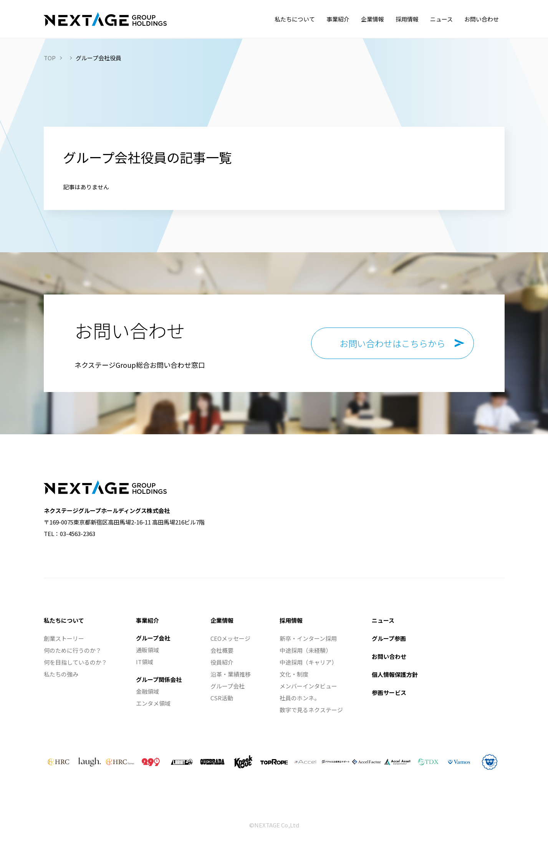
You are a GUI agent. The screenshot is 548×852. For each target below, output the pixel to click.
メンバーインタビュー (308, 686)
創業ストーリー (64, 638)
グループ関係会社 (159, 679)
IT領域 (144, 662)
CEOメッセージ (230, 638)
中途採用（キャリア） (308, 662)
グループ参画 (389, 638)
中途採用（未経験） (305, 650)
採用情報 (291, 620)
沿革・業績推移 (230, 674)
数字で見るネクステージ (311, 710)
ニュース (383, 620)
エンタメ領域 (153, 703)
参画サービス (389, 692)
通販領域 (147, 650)
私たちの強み (61, 674)
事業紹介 (147, 620)
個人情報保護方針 (395, 674)
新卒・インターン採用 (308, 638)
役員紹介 (221, 662)
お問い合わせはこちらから (392, 343)
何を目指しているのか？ (75, 662)
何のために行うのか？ (72, 650)
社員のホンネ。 (300, 698)
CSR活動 (221, 698)
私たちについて (64, 620)
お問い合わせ (389, 656)
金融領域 (147, 691)
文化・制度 (294, 674)
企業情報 (221, 620)
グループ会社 (153, 638)
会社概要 (221, 650)
